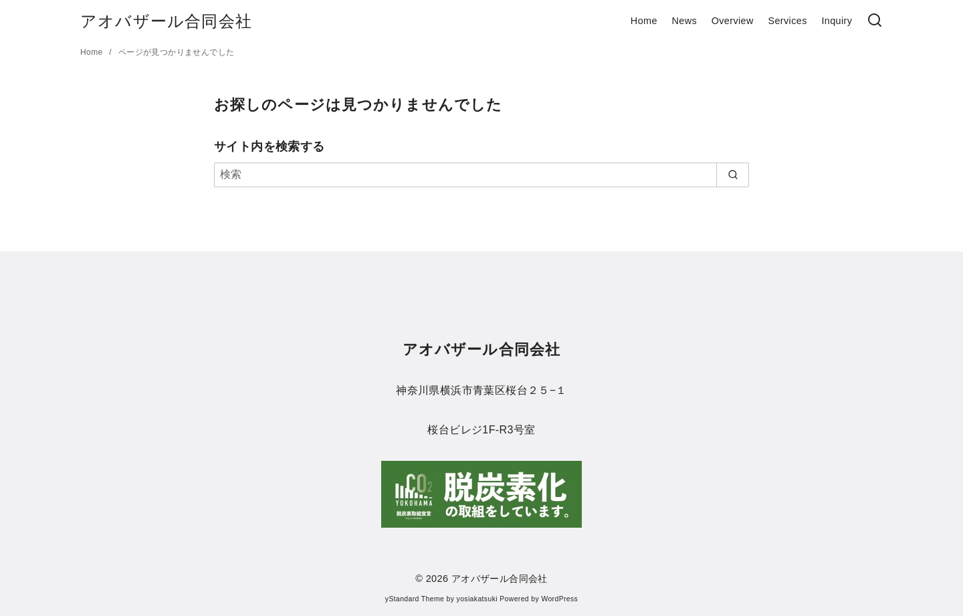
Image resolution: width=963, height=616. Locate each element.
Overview (733, 20)
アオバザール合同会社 (166, 21)
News (684, 20)
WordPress (559, 599)
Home (644, 20)
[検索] (875, 21)
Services (787, 20)
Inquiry (836, 20)
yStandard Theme (414, 599)
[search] (732, 175)
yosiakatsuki (477, 599)
